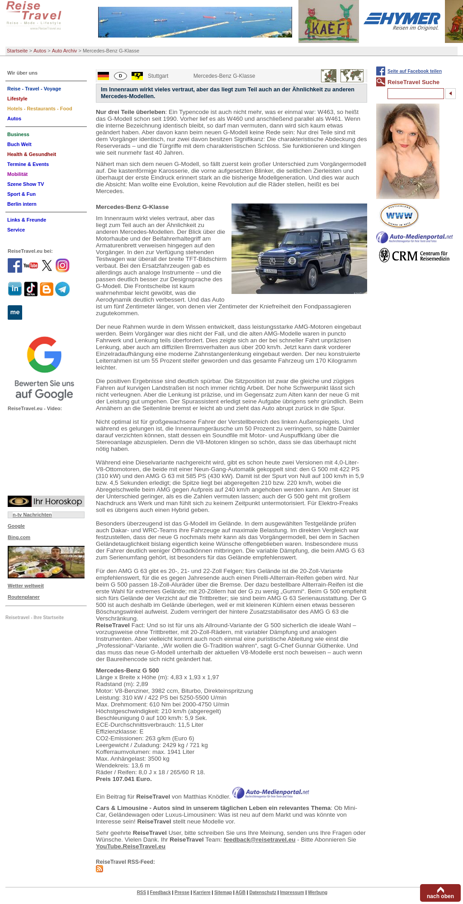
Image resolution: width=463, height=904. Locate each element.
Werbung (317, 892)
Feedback (160, 892)
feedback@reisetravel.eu (260, 839)
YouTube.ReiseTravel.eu (130, 846)
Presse (182, 892)
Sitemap (223, 892)
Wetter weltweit (26, 585)
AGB (241, 892)
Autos (39, 50)
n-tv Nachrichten (32, 514)
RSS (141, 892)
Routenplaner (24, 597)
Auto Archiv (64, 50)
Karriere (201, 892)
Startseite (17, 50)
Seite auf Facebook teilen (414, 71)
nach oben (440, 896)
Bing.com (19, 537)
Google (16, 526)
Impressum (292, 892)
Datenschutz (262, 892)
